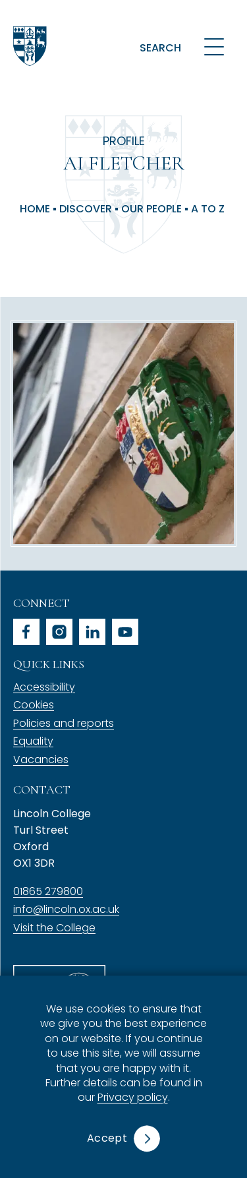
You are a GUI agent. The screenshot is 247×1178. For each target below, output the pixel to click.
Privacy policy (132, 1097)
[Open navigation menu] (214, 46)
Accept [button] (107, 1138)
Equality (33, 741)
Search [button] (160, 47)
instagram (59, 632)
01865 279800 (48, 891)
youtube (125, 632)
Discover (85, 209)
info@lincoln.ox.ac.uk (66, 909)
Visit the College (54, 927)
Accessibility (44, 687)
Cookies (33, 704)
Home (35, 209)
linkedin (92, 632)
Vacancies (41, 759)
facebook (26, 632)
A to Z (208, 209)
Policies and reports (63, 723)
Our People (151, 209)
